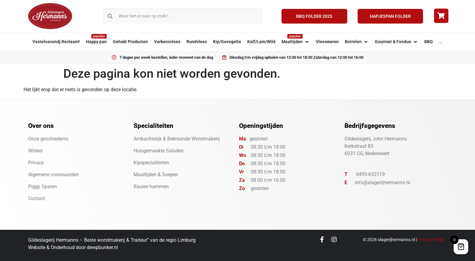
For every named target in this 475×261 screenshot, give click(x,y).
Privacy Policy (431, 239)
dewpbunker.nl (102, 247)
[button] (295, 41)
